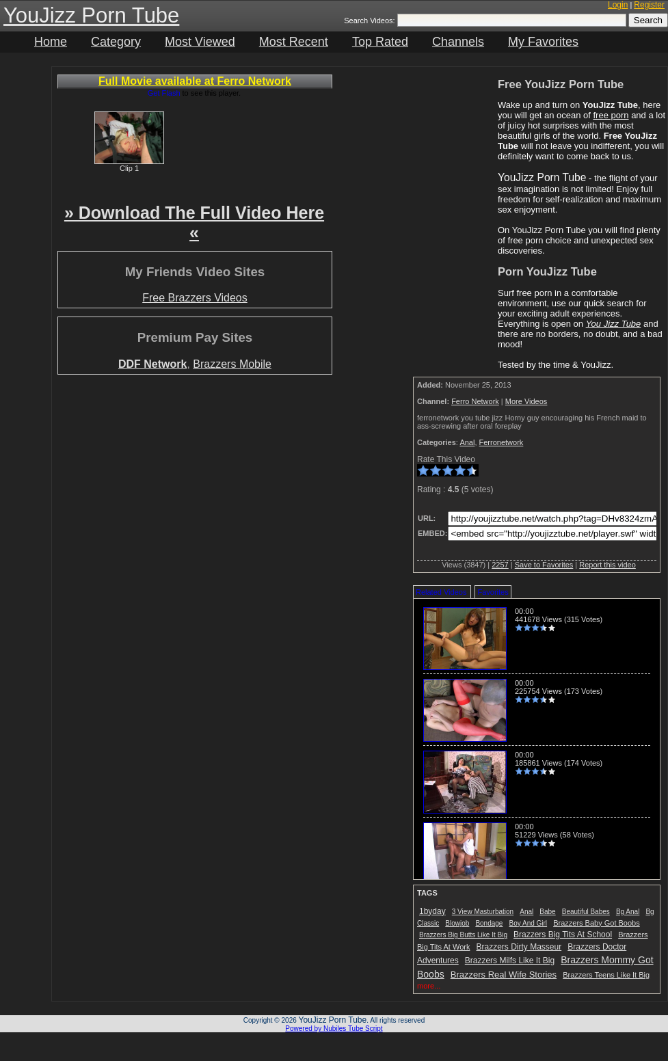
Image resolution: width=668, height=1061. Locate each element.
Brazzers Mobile (232, 364)
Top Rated (380, 42)
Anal (467, 442)
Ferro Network (475, 401)
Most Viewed (200, 42)
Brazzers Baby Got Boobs (596, 923)
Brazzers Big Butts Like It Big (463, 935)
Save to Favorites (544, 565)
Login (618, 5)
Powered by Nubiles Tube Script (333, 1028)
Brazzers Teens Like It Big (606, 975)
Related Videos (441, 592)
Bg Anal (627, 911)
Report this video (607, 565)
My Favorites (543, 42)
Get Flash (164, 93)
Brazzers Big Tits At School (562, 934)
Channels (458, 42)
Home (50, 42)
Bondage (489, 923)
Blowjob (457, 923)
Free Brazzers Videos (195, 298)
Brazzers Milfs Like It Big (510, 960)
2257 (500, 565)
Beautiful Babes (586, 911)
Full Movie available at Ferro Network (194, 81)
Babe (547, 911)
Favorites (492, 592)
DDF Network (152, 364)
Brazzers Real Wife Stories (504, 974)
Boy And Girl (528, 923)
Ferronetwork (501, 442)
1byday (432, 911)
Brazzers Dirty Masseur (519, 947)
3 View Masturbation (482, 911)
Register (649, 5)
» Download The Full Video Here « (194, 222)
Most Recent (293, 42)
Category (116, 42)
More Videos (526, 401)
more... (428, 986)
